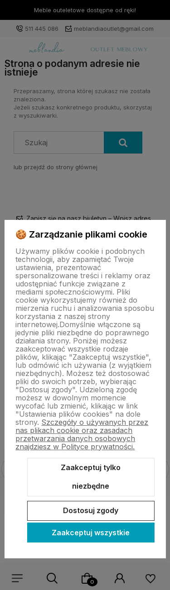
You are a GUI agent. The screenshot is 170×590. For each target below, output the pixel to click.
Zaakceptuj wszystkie (91, 532)
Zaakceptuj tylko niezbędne (91, 477)
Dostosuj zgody (90, 510)
